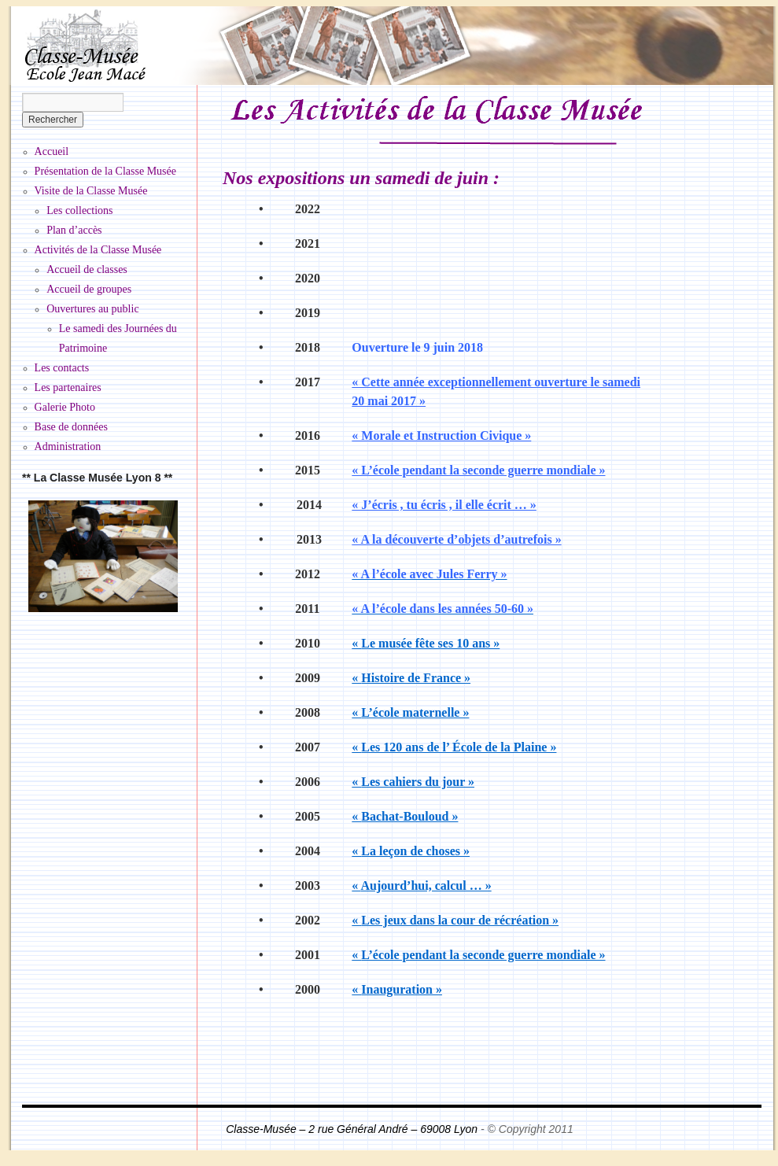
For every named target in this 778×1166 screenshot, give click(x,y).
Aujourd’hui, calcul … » (421, 885)
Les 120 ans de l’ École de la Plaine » (454, 747)
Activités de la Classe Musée (98, 250)
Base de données (71, 427)
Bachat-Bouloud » (405, 816)
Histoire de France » (411, 677)
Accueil (52, 151)
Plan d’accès (73, 230)
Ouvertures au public (92, 309)
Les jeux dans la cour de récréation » (455, 920)
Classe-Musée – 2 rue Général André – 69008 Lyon (353, 1129)
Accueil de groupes (88, 289)
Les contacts (62, 368)
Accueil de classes (86, 269)
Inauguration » (397, 989)
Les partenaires (68, 387)
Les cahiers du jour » (413, 781)
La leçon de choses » (411, 851)
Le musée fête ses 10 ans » (426, 643)
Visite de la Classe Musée (91, 191)
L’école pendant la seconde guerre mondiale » (478, 954)
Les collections (79, 210)
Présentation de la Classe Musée (105, 171)
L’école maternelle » (410, 712)
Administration (68, 446)
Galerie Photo (65, 407)
